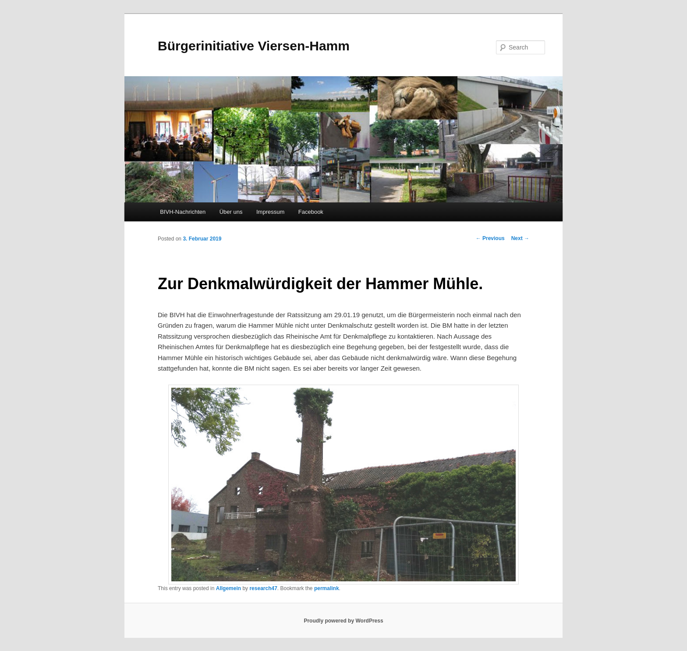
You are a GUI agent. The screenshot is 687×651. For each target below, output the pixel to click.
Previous (490, 238)
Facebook (310, 212)
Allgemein (228, 588)
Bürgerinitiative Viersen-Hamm (254, 46)
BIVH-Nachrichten (182, 212)
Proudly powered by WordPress (343, 621)
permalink (326, 588)
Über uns (231, 212)
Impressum (270, 212)
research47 (263, 588)
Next (520, 238)
